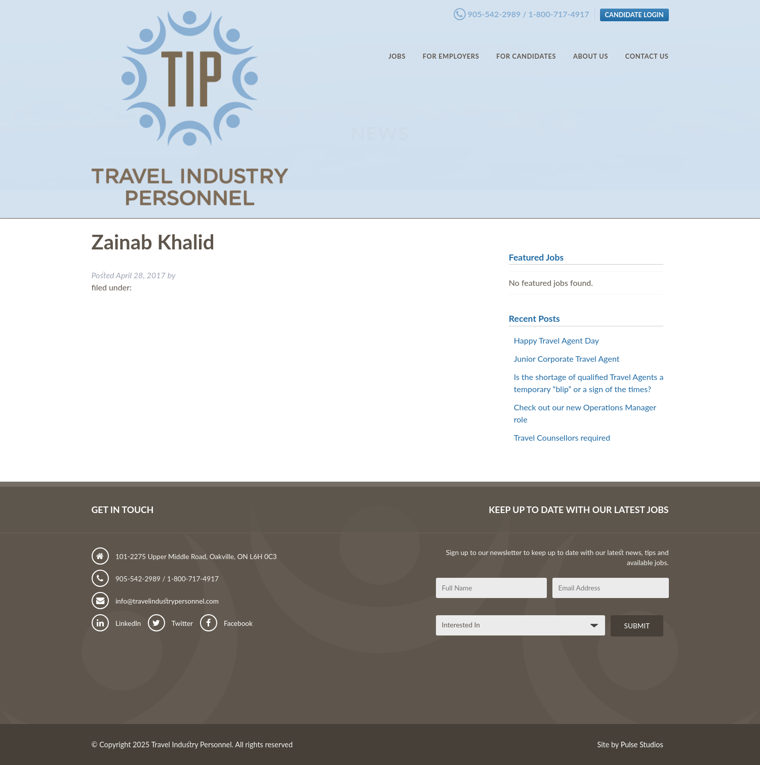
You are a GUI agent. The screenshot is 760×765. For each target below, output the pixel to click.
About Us (590, 45)
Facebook (226, 623)
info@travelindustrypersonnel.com (155, 601)
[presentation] (513, 684)
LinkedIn (116, 623)
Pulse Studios (642, 744)
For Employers (451, 45)
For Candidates (526, 45)
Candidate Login (634, 12)
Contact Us (647, 45)
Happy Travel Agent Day (556, 340)
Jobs (397, 45)
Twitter (170, 623)
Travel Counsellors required (562, 437)
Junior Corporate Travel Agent (567, 358)
